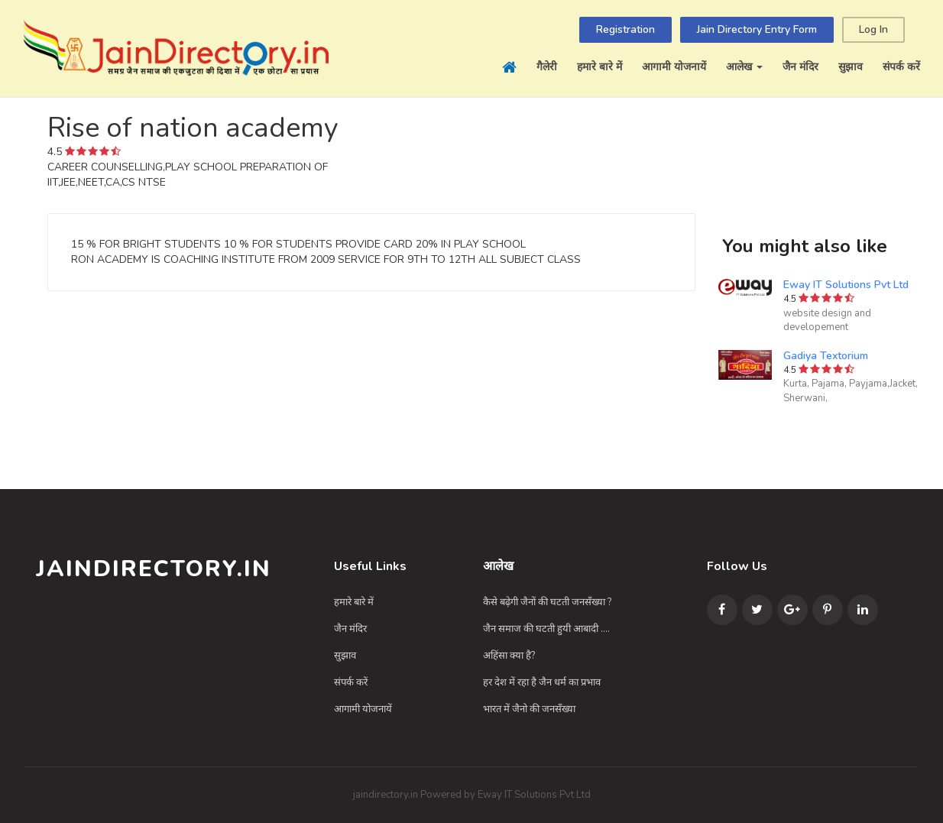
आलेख (744, 67)
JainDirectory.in (153, 569)
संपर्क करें (901, 67)
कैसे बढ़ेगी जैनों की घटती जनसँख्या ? (547, 602)
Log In (873, 29)
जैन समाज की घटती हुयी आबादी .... (546, 629)
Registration (625, 29)
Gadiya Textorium (825, 355)
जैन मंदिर (800, 67)
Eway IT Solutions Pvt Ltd (846, 284)
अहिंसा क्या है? (509, 656)
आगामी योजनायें (674, 67)
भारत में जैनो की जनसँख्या (529, 709)
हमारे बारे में (599, 67)
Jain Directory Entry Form (757, 29)
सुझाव (850, 67)
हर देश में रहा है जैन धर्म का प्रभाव (542, 682)
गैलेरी (546, 67)
